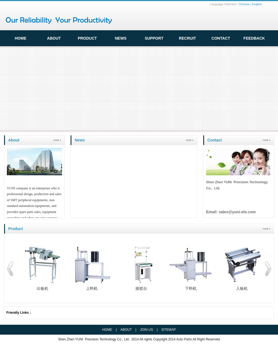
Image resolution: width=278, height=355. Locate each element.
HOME (20, 38)
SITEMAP (168, 330)
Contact (221, 38)
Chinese (243, 4)
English (257, 4)
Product (87, 38)
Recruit (187, 38)
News (121, 38)
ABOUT (54, 38)
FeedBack (254, 38)
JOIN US (146, 330)
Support (154, 38)
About (13, 140)
